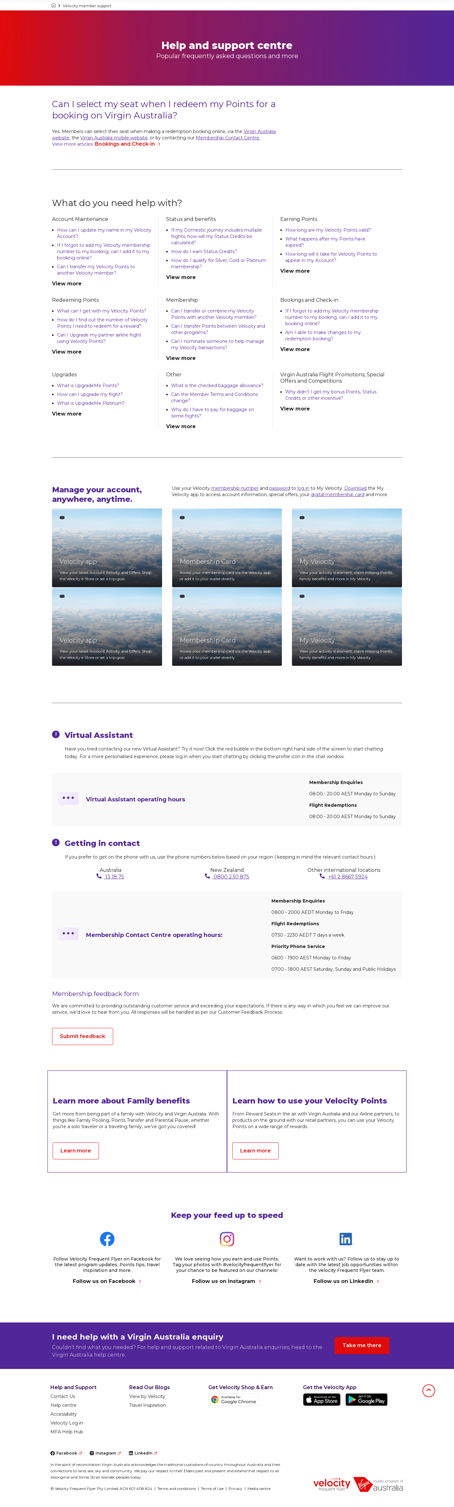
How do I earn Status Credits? (204, 251)
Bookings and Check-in (128, 144)
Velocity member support (87, 5)
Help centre (63, 1405)
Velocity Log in (66, 1423)
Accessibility (63, 1414)
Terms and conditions (176, 1488)
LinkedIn (143, 1453)
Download (355, 488)
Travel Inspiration (147, 1405)
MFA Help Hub (66, 1432)
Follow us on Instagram (227, 1281)
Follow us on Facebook (107, 1281)
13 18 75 (110, 876)
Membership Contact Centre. (228, 138)
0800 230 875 (227, 876)
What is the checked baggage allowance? (217, 385)
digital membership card (337, 494)
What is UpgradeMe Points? (88, 385)
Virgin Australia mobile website (114, 138)
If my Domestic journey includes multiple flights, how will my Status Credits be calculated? (216, 236)
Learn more (76, 1151)
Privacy (235, 1488)
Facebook (66, 1453)
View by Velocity (147, 1396)
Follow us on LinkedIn (347, 1281)
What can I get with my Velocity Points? (101, 311)
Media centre (259, 1488)
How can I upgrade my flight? (90, 394)
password (279, 488)
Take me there (361, 1345)
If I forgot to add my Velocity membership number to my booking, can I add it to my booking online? (103, 251)
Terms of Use (212, 1488)
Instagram (105, 1453)
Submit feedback (82, 1036)
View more (67, 284)
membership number (235, 488)
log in (303, 488)
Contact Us (62, 1396)
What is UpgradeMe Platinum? (91, 403)
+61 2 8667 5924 (344, 876)
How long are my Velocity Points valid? (328, 230)
